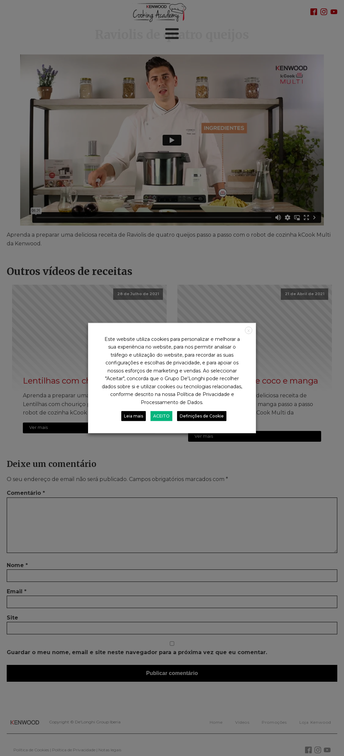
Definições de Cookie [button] (202, 416)
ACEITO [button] (161, 416)
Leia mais (133, 416)
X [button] (248, 330)
